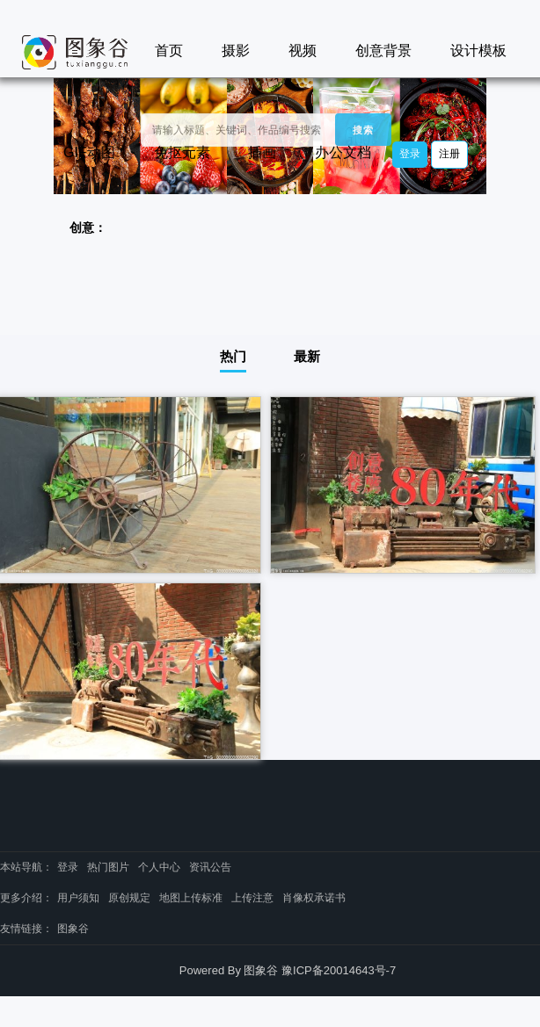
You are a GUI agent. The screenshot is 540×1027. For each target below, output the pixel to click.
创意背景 (383, 50)
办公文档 (343, 152)
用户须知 (78, 898)
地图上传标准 (191, 898)
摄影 (236, 50)
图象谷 (73, 928)
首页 (169, 50)
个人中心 (159, 867)
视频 (302, 50)
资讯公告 (210, 867)
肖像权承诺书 (314, 898)
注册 (449, 154)
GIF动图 (89, 152)
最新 (307, 356)
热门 (233, 356)
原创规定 (129, 898)
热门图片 (108, 867)
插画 (262, 152)
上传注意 (252, 898)
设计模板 (478, 50)
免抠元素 (182, 152)
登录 (409, 154)
